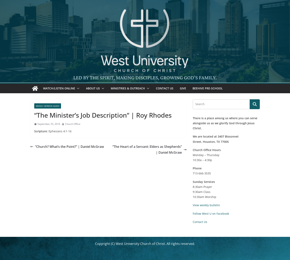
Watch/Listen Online (59, 88)
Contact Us (164, 88)
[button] (77, 88)
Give (183, 88)
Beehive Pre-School (208, 88)
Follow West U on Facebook (211, 213)
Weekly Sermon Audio (47, 106)
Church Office (72, 124)
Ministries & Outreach (128, 88)
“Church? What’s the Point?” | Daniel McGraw (67, 146)
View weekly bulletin (206, 205)
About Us (93, 88)
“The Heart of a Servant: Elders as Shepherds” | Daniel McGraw (149, 149)
